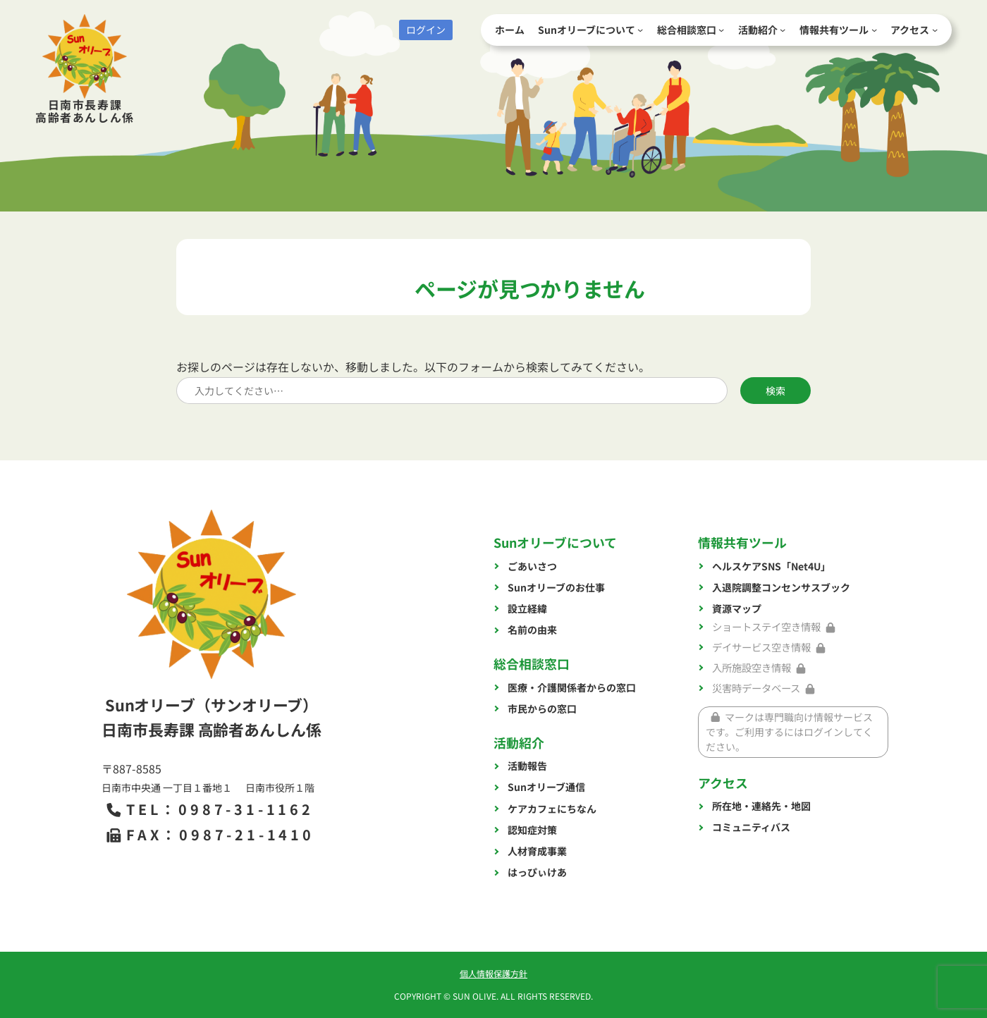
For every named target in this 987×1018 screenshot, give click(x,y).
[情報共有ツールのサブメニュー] (874, 29)
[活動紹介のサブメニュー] (782, 29)
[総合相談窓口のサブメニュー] (721, 29)
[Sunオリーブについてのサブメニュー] (640, 29)
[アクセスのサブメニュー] (935, 29)
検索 (775, 391)
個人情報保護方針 (493, 973)
